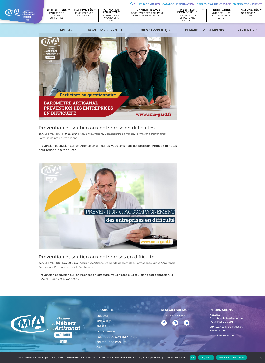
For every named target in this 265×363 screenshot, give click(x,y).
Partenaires (247, 30)
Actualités (250, 13)
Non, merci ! (206, 357)
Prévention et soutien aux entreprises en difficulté (97, 257)
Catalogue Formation (178, 4)
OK (193, 357)
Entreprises (56, 14)
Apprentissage (148, 13)
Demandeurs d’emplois (204, 30)
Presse (101, 326)
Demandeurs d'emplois (119, 133)
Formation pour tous (111, 15)
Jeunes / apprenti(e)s (153, 30)
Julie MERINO (51, 133)
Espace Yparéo (149, 4)
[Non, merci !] (260, 357)
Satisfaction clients (247, 4)
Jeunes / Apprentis (163, 262)
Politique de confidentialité (116, 337)
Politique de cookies (111, 342)
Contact (102, 316)
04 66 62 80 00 (225, 335)
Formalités (83, 13)
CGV (99, 347)
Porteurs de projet (105, 30)
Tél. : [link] (222, 336)
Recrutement (105, 331)
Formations (142, 133)
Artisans (67, 30)
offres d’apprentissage (214, 4)
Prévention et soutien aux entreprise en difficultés (97, 127)
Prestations (70, 138)
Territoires (221, 14)
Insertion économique (187, 15)
